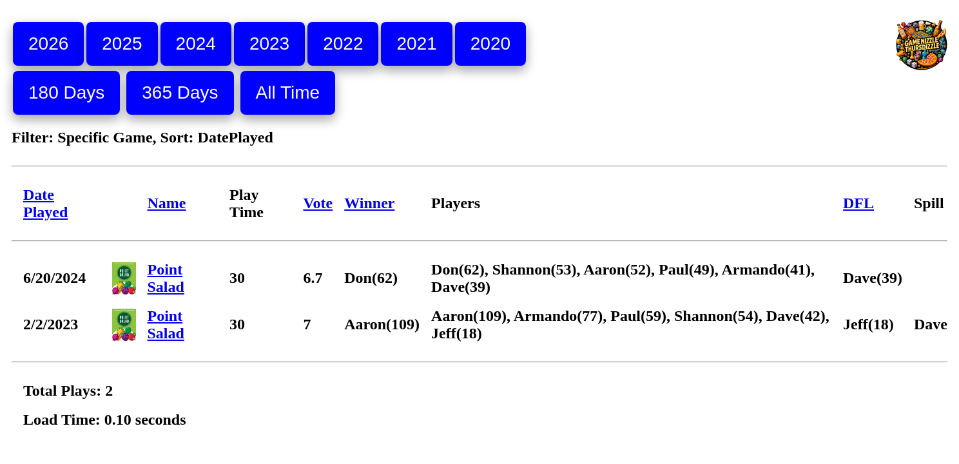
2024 (196, 43)
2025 (122, 43)
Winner (369, 203)
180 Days (66, 92)
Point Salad (166, 278)
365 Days (180, 92)
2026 (48, 43)
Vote (318, 203)
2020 (490, 43)
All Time (288, 92)
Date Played (45, 203)
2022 (343, 43)
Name (167, 203)
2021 (416, 43)
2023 (269, 43)
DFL (858, 203)
